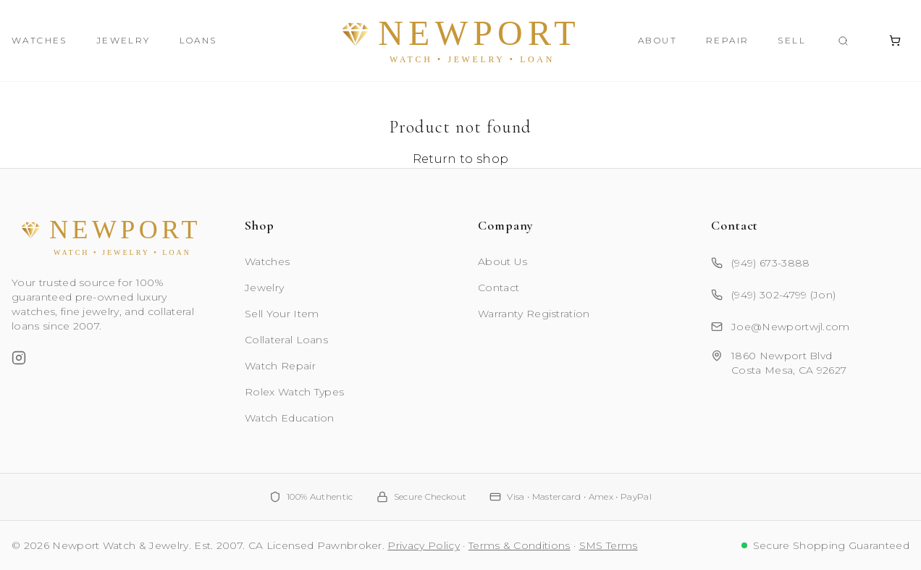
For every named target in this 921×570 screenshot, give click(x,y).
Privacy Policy (423, 545)
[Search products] (843, 41)
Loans (198, 40)
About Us (503, 261)
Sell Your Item (282, 313)
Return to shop (460, 159)
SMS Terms (608, 545)
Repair (727, 40)
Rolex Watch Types (294, 391)
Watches (39, 40)
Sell (792, 40)
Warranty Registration (534, 313)
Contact (498, 287)
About (657, 40)
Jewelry (123, 40)
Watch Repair (280, 365)
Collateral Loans (286, 339)
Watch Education (290, 417)
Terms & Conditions (519, 545)
